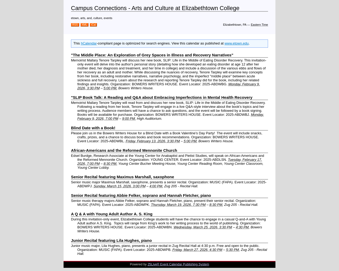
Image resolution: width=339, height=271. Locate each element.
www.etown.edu (237, 43)
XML (84, 24)
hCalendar (89, 43)
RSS (75, 24)
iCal (93, 24)
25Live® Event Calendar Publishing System (178, 264)
